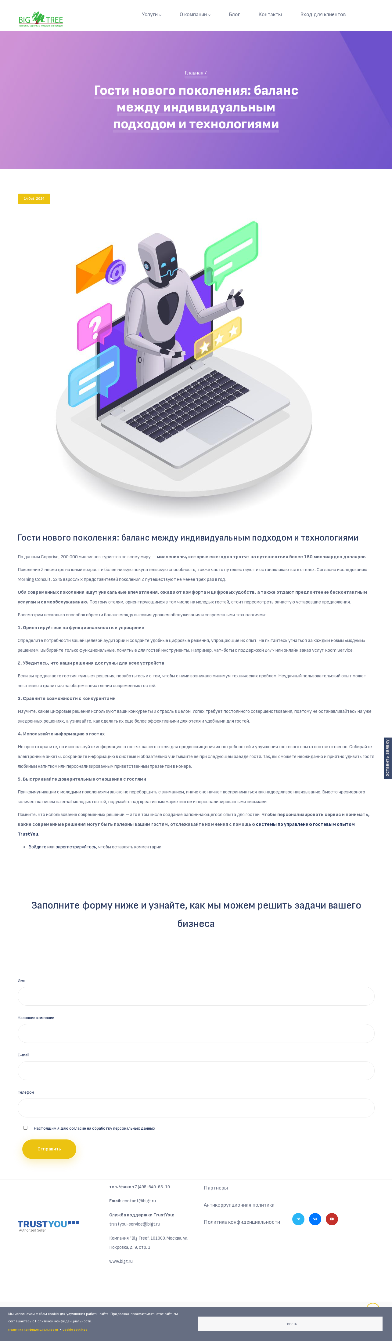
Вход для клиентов (323, 14)
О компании (195, 14)
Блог (234, 14)
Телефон (26, 1092)
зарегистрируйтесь (76, 847)
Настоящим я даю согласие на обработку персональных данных (94, 1128)
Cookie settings (75, 1330)
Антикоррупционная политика (239, 1205)
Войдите (37, 847)
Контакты (270, 14)
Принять (290, 1324)
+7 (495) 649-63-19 (151, 1187)
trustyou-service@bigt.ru (134, 1224)
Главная (194, 73)
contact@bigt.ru (139, 1201)
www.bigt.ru (121, 1261)
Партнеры (216, 1188)
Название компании (36, 1017)
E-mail (23, 1055)
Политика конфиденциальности (242, 1222)
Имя (21, 980)
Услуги (151, 14)
